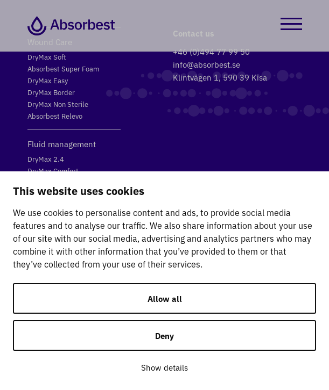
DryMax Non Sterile (57, 104)
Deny (164, 335)
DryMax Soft (46, 57)
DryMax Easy (47, 80)
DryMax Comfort (53, 170)
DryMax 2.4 (45, 159)
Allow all (165, 298)
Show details (164, 367)
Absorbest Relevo (54, 116)
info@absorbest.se (206, 64)
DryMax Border (51, 92)
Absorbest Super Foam (63, 68)
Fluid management (61, 143)
